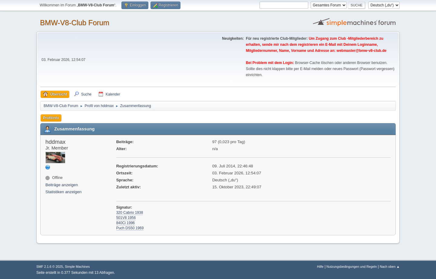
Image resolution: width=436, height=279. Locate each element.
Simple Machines (77, 266)
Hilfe (320, 266)
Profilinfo (51, 118)
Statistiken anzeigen (63, 192)
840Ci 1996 (125, 223)
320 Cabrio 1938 (129, 212)
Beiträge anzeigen (61, 185)
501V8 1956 (126, 218)
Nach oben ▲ (390, 266)
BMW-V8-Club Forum (74, 22)
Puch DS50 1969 (130, 228)
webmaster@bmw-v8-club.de (362, 51)
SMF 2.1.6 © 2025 (49, 266)
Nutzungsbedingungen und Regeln (351, 266)
